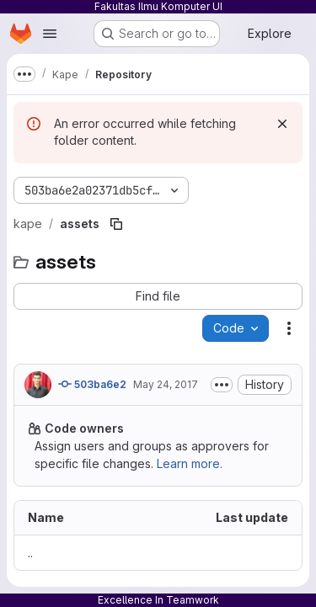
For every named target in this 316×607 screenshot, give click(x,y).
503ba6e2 (92, 384)
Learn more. (189, 463)
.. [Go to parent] (30, 553)
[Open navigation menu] (49, 33)
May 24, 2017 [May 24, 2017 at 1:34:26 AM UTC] (165, 384)
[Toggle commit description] (222, 384)
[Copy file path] (116, 223)
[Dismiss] (282, 124)
